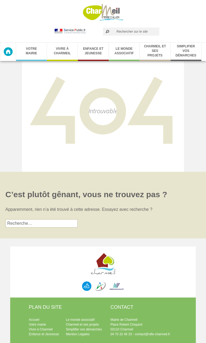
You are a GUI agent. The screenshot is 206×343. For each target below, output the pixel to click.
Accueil (34, 320)
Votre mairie (37, 324)
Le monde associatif (124, 51)
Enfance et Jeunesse (93, 51)
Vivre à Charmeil (62, 51)
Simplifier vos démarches (185, 50)
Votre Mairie (31, 51)
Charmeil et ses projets (155, 50)
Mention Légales (78, 334)
